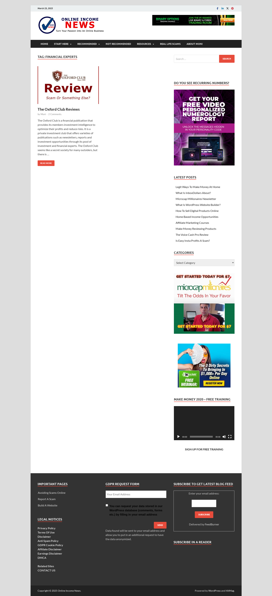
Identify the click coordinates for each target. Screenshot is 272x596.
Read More (45, 162)
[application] (204, 423)
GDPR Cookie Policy (50, 545)
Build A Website (47, 505)
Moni (43, 114)
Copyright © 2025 (48, 590)
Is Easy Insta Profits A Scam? (193, 240)
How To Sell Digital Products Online (197, 210)
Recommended (87, 44)
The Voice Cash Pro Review (192, 234)
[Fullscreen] (230, 436)
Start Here (61, 44)
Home (44, 44)
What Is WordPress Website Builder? (198, 204)
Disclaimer (44, 536)
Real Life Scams (170, 44)
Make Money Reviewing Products (196, 228)
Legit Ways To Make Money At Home (198, 186)
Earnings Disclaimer (50, 553)
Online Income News (69, 590)
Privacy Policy (47, 528)
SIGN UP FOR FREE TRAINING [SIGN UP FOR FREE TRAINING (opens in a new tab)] (204, 449)
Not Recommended (118, 44)
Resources (144, 44)
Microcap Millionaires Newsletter (196, 198)
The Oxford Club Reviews (59, 109)
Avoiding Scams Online (51, 492)
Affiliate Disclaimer (50, 549)
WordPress (214, 590)
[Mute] (224, 436)
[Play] (178, 436)
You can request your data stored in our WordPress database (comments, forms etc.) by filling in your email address (135, 510)
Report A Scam (47, 499)
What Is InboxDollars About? (193, 192)
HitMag (230, 590)
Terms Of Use (46, 532)
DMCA (42, 557)
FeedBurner (212, 524)
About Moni (195, 44)
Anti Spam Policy (48, 540)
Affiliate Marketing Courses (192, 222)
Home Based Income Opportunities (197, 216)
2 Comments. (55, 114)
